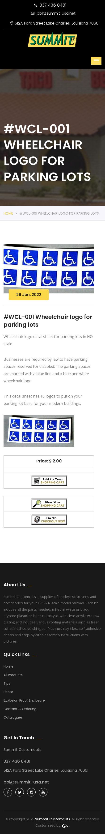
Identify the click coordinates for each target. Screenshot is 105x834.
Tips (7, 683)
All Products (13, 675)
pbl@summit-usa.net (53, 13)
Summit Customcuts (52, 819)
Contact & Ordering (20, 709)
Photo (8, 692)
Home (8, 213)
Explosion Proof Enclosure (24, 700)
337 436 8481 (50, 5)
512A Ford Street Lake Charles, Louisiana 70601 (55, 23)
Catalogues (13, 717)
